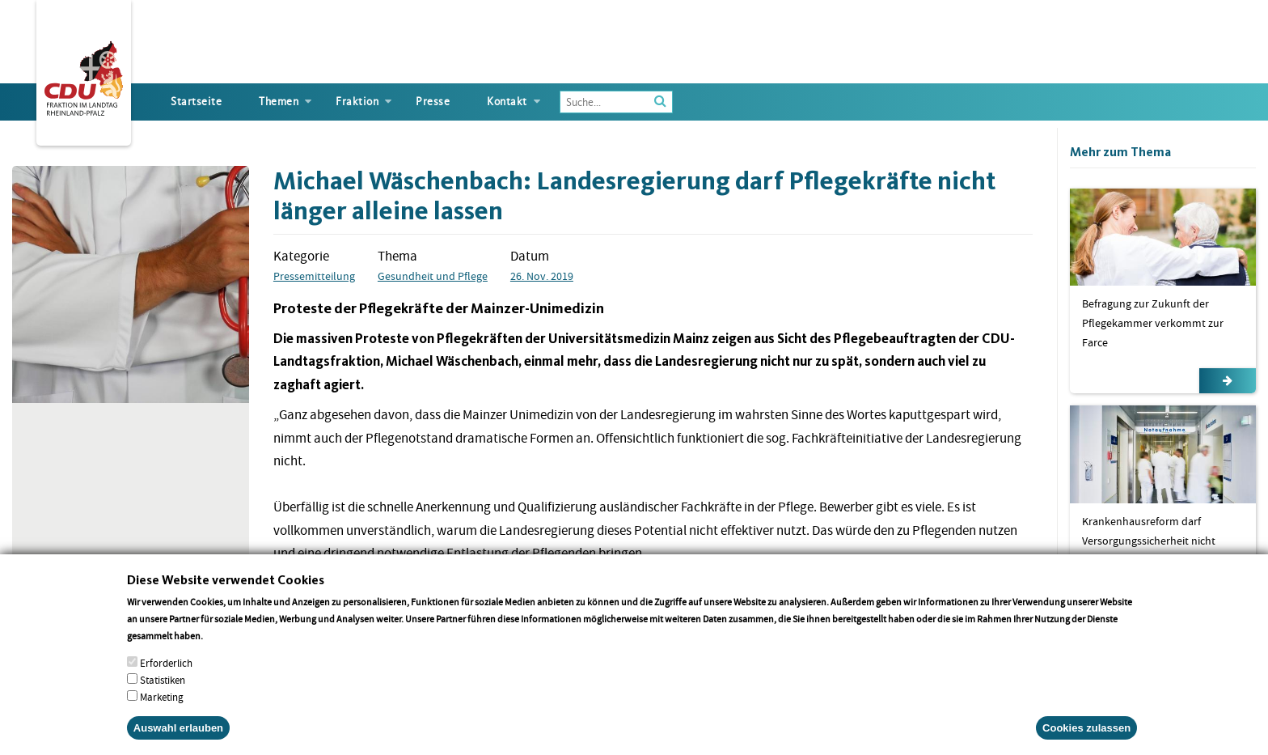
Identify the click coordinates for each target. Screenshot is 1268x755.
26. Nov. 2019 (541, 276)
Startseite (196, 101)
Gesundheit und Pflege (433, 276)
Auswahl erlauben (178, 742)
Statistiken (162, 695)
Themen (278, 101)
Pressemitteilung (314, 276)
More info (226, 650)
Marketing (162, 712)
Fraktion (357, 101)
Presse (433, 101)
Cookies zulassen (1086, 742)
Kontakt (507, 101)
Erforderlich (166, 678)
